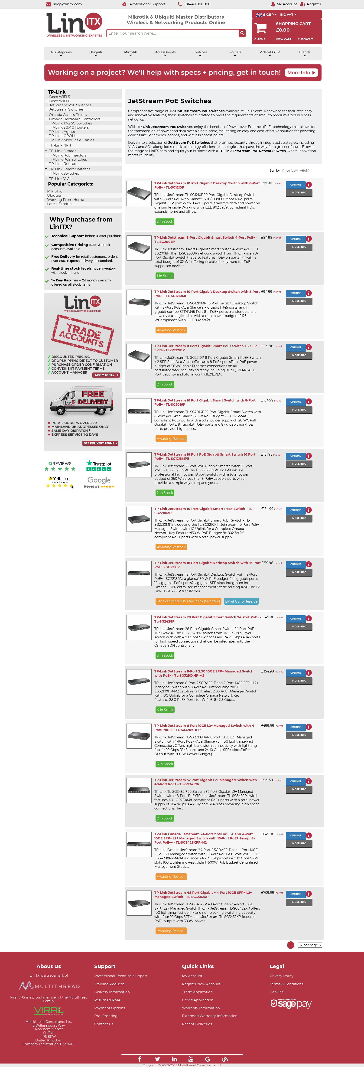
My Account (192, 976)
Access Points (165, 53)
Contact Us (103, 1024)
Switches (200, 53)
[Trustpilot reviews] (99, 472)
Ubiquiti (96, 53)
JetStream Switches (66, 109)
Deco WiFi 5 (59, 97)
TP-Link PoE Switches (67, 159)
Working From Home (65, 200)
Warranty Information (201, 1008)
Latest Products (60, 204)
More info (299, 192)
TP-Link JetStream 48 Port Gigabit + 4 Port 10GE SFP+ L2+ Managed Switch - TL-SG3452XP (203, 895)
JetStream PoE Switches (69, 105)
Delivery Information (112, 992)
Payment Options (109, 1008)
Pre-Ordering (105, 1016)
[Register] (310, 4)
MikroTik (130, 53)
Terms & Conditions (286, 984)
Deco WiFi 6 (59, 101)
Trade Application (197, 992)
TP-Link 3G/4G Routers (68, 127)
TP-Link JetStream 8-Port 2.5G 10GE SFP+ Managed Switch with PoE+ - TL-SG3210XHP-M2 (204, 673)
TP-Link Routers (62, 164)
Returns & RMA (107, 1000)
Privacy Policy (281, 976)
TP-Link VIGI (59, 179)
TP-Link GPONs (62, 136)
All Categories (61, 53)
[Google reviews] (99, 488)
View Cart (283, 39)
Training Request (109, 984)
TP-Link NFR (59, 145)
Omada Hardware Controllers (74, 119)
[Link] (139, 1059)
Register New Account (201, 984)
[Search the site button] (242, 33)
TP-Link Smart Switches (69, 169)
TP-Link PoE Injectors (67, 155)
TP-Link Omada (62, 151)
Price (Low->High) (296, 170)
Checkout (305, 39)
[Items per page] (310, 945)
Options (295, 184)
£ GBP (266, 15)
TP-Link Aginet (61, 132)
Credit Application (197, 1000)
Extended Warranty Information (209, 1016)
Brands (304, 53)
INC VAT (288, 15)
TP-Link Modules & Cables (71, 140)
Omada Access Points (67, 115)
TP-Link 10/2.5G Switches (70, 123)
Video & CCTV (270, 53)
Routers (235, 53)
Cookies (276, 992)
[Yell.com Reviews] (60, 488)
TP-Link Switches (63, 173)
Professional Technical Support (120, 976)
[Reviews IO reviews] (60, 472)
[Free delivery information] (83, 450)
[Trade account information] (83, 379)
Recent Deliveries (197, 1024)
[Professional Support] (141, 4)
